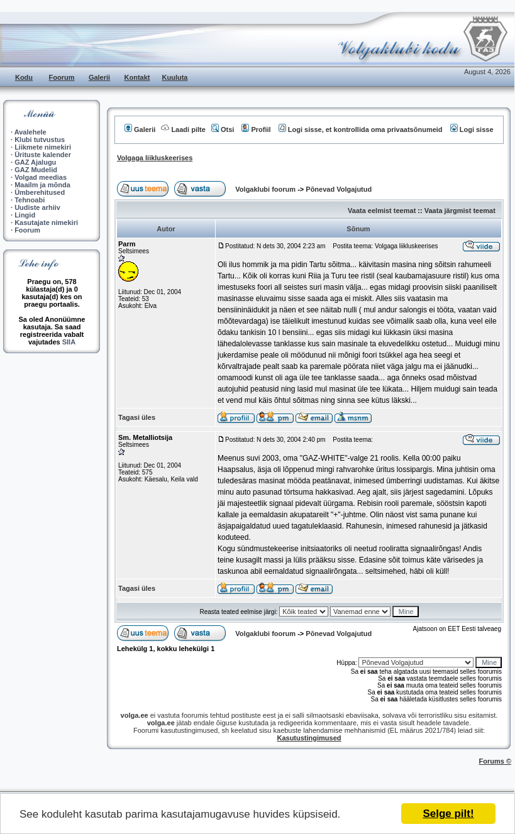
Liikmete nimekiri (42, 147)
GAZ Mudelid (35, 169)
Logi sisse (472, 129)
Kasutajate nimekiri (46, 222)
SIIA (68, 342)
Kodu (24, 77)
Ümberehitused (39, 192)
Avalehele (30, 132)
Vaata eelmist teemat (382, 210)
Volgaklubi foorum (266, 189)
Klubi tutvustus (39, 139)
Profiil (255, 129)
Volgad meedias (40, 177)
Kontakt (137, 77)
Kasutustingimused (309, 738)
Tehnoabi (29, 200)
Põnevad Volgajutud (339, 189)
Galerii (99, 77)
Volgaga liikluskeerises (154, 158)
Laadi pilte (183, 129)
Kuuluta (175, 77)
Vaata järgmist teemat (460, 210)
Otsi (222, 129)
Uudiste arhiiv (37, 207)
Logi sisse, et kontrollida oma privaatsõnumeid (361, 129)
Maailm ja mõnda (42, 185)
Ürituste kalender (42, 154)
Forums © (495, 761)
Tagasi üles (136, 417)
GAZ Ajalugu (35, 162)
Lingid (24, 215)
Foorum (62, 77)
